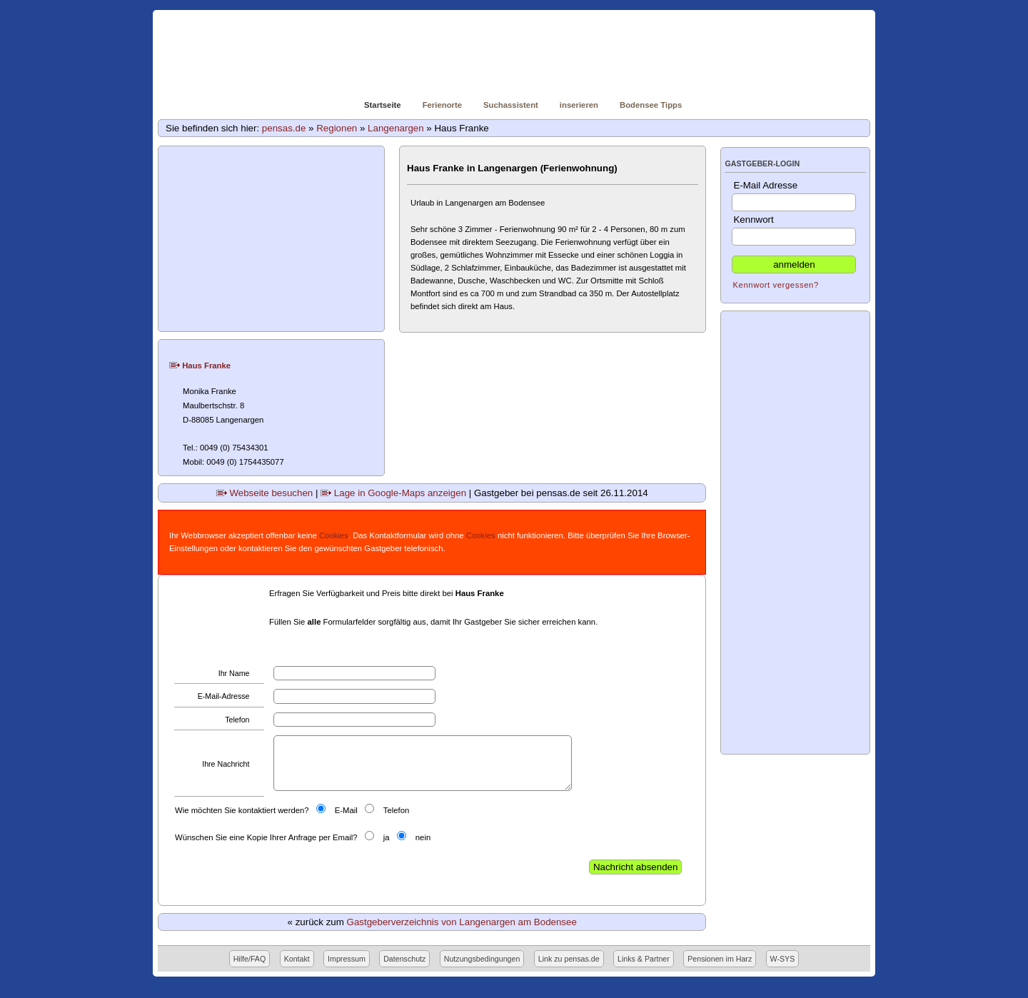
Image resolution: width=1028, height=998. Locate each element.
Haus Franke (200, 365)
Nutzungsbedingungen (482, 958)
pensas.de (284, 128)
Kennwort (794, 230)
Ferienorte (442, 105)
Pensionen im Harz (719, 958)
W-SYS (782, 958)
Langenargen (396, 128)
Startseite (382, 105)
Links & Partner (644, 958)
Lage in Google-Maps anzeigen (393, 493)
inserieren (579, 105)
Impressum (347, 958)
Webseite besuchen (264, 493)
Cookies (333, 535)
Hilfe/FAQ (249, 958)
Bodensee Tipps (651, 105)
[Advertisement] (272, 239)
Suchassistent (510, 105)
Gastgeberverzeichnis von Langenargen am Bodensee (462, 922)
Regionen (336, 128)
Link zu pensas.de (569, 958)
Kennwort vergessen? (775, 285)
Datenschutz (404, 958)
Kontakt (297, 958)
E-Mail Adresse (794, 195)
